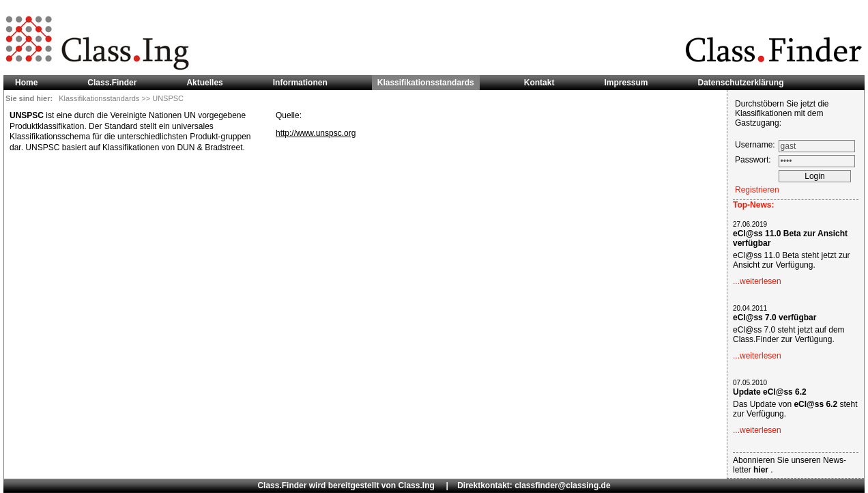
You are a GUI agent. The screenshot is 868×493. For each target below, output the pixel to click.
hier (761, 470)
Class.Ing (416, 485)
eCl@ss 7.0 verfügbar (774, 317)
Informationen (300, 82)
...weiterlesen (757, 281)
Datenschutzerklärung (741, 82)
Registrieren (757, 190)
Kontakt (539, 82)
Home (26, 82)
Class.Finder (111, 82)
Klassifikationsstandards (100, 98)
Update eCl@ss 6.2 (770, 392)
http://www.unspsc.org (316, 133)
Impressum (626, 82)
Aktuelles (204, 82)
